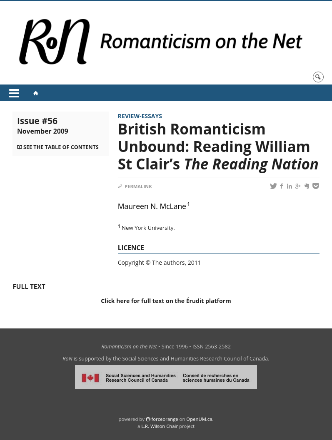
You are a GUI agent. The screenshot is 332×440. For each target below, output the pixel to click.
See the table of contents (61, 147)
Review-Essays (140, 116)
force (164, 419)
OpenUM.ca (199, 419)
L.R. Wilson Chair (159, 426)
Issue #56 (42, 125)
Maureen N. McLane (152, 206)
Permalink (135, 186)
